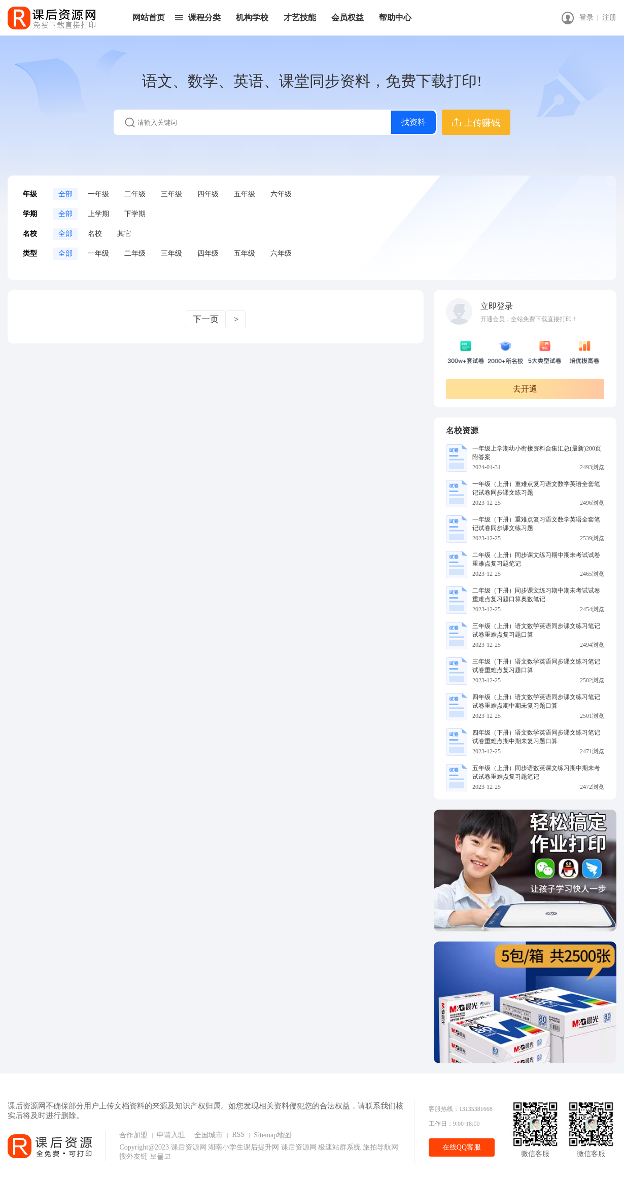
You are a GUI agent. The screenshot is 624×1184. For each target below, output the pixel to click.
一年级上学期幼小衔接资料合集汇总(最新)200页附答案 (536, 453)
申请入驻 (171, 1135)
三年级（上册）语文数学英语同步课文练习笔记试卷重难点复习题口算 (536, 630)
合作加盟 (133, 1135)
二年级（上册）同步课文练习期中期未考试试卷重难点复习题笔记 (536, 559)
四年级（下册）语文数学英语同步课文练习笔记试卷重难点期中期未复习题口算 (536, 737)
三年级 (171, 194)
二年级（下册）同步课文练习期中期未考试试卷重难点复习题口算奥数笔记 (536, 595)
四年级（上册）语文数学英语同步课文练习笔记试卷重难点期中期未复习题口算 (536, 701)
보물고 (160, 1156)
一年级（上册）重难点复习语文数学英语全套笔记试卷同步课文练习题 (536, 488)
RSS (238, 1134)
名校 (95, 233)
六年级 (281, 194)
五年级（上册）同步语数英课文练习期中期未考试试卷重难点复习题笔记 (536, 772)
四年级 (208, 194)
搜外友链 (134, 1156)
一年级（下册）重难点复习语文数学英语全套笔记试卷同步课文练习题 (536, 524)
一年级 (98, 194)
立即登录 (496, 306)
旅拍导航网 (380, 1147)
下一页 (206, 319)
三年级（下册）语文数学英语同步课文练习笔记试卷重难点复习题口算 (536, 666)
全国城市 (208, 1135)
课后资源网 (188, 1147)
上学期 (98, 214)
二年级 (135, 194)
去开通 (525, 389)
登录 (586, 17)
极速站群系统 (340, 1147)
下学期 (135, 214)
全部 (65, 194)
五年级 (244, 194)
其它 (124, 233)
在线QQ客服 (461, 1147)
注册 (609, 17)
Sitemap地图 (272, 1135)
